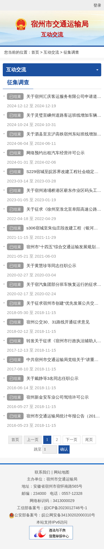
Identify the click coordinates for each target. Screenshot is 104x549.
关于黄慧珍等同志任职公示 (51, 265)
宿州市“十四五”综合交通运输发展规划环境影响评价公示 (63, 246)
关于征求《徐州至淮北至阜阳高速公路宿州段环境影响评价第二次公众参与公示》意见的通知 (63, 209)
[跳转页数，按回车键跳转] (49, 449)
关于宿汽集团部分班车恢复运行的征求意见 (63, 284)
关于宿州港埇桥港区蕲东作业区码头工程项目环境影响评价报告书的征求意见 (63, 190)
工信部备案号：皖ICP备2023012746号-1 (52, 508)
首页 (35, 52)
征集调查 (71, 52)
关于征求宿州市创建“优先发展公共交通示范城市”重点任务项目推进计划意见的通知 (63, 303)
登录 (97, 5)
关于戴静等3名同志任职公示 (52, 378)
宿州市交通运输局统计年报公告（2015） (63, 416)
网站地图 (61, 472)
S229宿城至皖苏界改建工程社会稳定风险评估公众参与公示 (63, 171)
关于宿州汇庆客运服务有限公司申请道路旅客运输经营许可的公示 (63, 96)
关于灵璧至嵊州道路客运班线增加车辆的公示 (63, 115)
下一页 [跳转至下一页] (71, 440)
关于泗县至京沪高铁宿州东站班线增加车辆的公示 (63, 134)
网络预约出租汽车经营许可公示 (55, 152)
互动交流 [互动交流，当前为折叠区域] (52, 69)
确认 (64, 449)
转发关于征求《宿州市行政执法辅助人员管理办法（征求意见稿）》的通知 (63, 340)
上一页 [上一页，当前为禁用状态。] (33, 440)
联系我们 (42, 472)
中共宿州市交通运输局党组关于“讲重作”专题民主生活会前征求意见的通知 (63, 359)
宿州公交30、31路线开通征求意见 (58, 322)
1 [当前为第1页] (47, 440)
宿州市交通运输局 (59, 24)
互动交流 (52, 35)
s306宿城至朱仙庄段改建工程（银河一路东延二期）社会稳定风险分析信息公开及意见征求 (63, 228)
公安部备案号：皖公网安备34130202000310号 (52, 515)
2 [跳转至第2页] (57, 440)
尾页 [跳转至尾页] (89, 440)
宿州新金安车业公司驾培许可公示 (57, 397)
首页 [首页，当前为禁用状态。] (15, 440)
